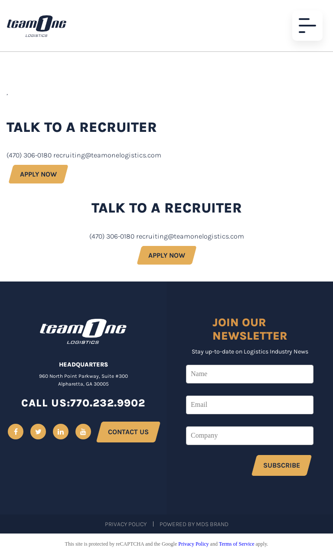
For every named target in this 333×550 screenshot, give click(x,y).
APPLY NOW (38, 174)
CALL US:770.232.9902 (83, 403)
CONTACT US (128, 432)
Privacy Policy (126, 524)
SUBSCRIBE (281, 465)
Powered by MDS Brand (194, 524)
